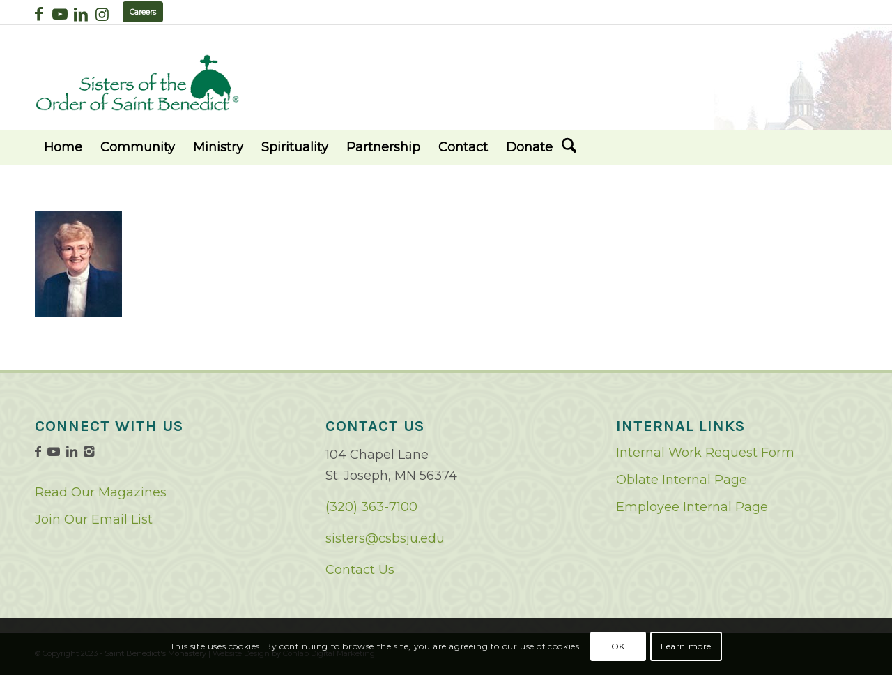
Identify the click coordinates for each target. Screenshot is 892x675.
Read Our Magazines (101, 492)
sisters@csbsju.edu (385, 538)
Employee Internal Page (692, 507)
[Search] (569, 147)
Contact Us (359, 569)
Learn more (686, 646)
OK (618, 646)
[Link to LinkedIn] (80, 13)
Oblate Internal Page (681, 479)
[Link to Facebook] (39, 13)
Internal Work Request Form (705, 452)
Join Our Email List (94, 519)
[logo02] (137, 83)
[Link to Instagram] (101, 13)
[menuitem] (63, 147)
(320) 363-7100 (371, 507)
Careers (143, 12)
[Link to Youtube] (59, 13)
